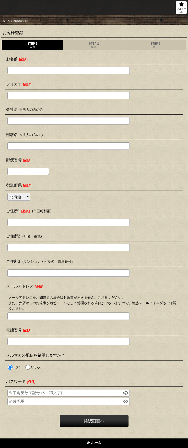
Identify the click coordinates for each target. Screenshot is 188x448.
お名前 (12, 59)
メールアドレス (20, 286)
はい (16, 367)
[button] (181, 7)
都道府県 (14, 185)
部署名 (12, 134)
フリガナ (14, 84)
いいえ (36, 367)
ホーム (94, 443)
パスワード (16, 381)
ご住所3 (13, 261)
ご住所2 (13, 236)
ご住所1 (13, 211)
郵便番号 (14, 160)
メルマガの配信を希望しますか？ (35, 355)
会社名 (12, 109)
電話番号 (14, 330)
